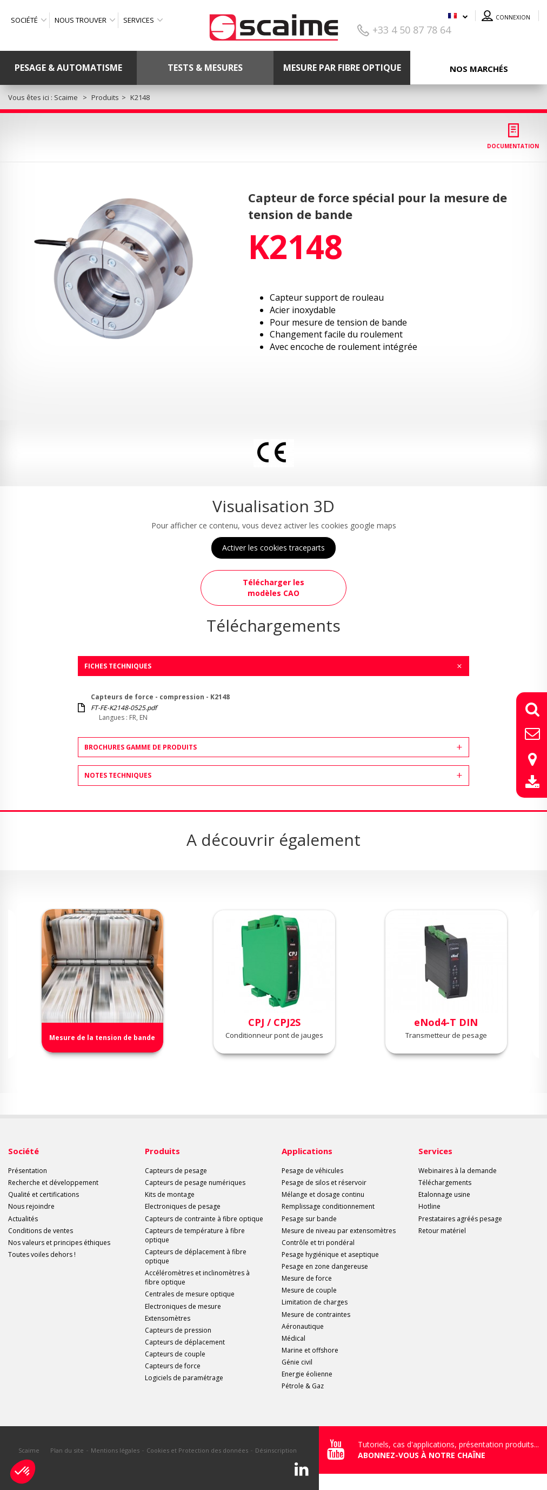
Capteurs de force (173, 1365)
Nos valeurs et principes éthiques (59, 1242)
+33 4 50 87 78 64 (411, 29)
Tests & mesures (205, 68)
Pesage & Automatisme (68, 68)
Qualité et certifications (43, 1194)
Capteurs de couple (175, 1354)
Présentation (27, 1170)
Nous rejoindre (31, 1206)
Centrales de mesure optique (190, 1294)
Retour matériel (442, 1230)
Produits (162, 1150)
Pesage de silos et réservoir (324, 1182)
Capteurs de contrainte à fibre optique (204, 1218)
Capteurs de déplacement (185, 1342)
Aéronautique (303, 1326)
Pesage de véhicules (312, 1170)
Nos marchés (479, 68)
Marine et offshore (310, 1350)
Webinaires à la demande (457, 1170)
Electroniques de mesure (183, 1306)
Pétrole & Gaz (303, 1385)
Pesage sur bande (309, 1218)
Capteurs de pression (178, 1330)
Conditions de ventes (40, 1230)
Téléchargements (444, 1182)
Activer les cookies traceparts (273, 547)
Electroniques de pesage (183, 1206)
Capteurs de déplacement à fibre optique (195, 1256)
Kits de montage (170, 1194)
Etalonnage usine (444, 1194)
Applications (307, 1150)
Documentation (513, 146)
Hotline (429, 1206)
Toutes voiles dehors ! (42, 1254)
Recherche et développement (53, 1182)
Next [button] (532, 988)
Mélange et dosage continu (323, 1194)
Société (24, 20)
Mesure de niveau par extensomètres (339, 1230)
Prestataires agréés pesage (460, 1218)
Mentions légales (115, 1450)
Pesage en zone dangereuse (325, 1266)
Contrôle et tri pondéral (318, 1242)
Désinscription (276, 1450)
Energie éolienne (307, 1374)
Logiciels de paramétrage (184, 1377)
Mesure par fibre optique (342, 68)
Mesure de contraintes (316, 1314)
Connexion (513, 17)
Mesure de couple (309, 1290)
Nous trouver (80, 20)
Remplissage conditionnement (328, 1206)
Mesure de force (307, 1278)
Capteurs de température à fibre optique (195, 1235)
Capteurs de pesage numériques (195, 1182)
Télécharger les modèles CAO (273, 587)
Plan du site (67, 1450)
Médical (293, 1338)
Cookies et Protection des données (197, 1450)
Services (138, 20)
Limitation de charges (315, 1302)
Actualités (23, 1218)
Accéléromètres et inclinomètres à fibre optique (197, 1277)
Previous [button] (14, 988)
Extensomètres (167, 1318)
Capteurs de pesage (176, 1170)
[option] (119, 268)
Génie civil (297, 1362)
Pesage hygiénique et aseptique (330, 1254)
